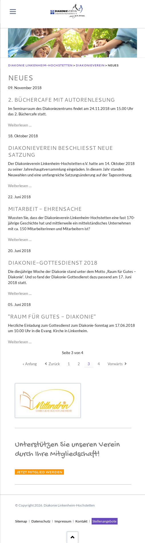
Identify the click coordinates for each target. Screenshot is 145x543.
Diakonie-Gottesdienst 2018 (52, 262)
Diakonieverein (90, 65)
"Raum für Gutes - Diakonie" (52, 316)
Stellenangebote (104, 521)
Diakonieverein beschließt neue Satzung (60, 151)
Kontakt (81, 521)
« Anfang (30, 364)
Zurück (54, 364)
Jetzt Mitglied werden (39, 472)
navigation (13, 11)
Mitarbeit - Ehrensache (45, 208)
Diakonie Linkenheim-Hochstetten (40, 65)
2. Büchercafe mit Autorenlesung (61, 99)
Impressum (63, 521)
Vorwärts (115, 364)
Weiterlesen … (19, 125)
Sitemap (21, 521)
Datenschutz (41, 521)
